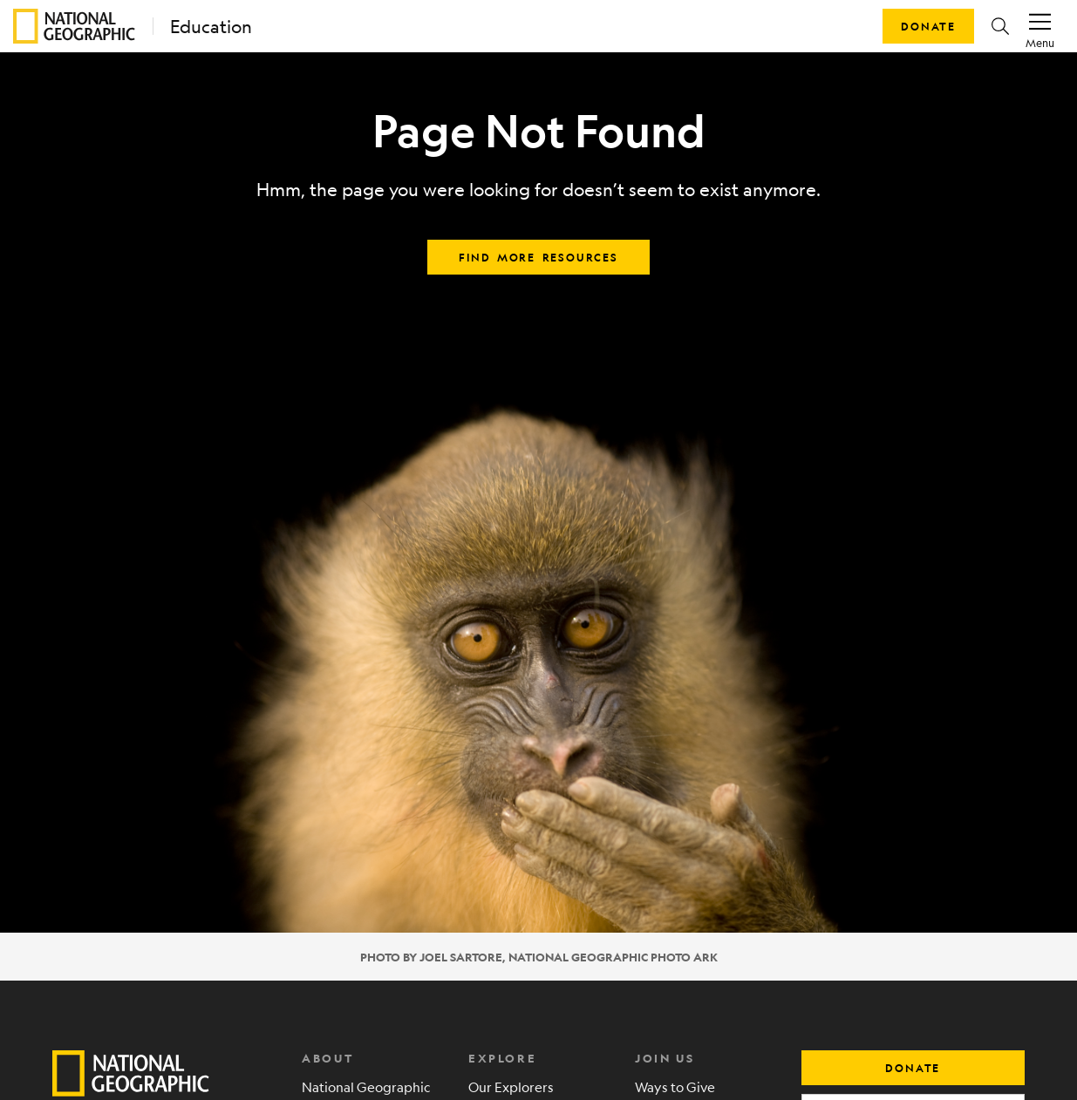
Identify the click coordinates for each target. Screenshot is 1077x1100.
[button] (1000, 26)
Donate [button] (928, 26)
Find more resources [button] (538, 257)
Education (211, 26)
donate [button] (912, 1068)
